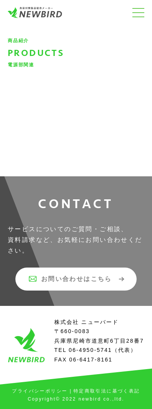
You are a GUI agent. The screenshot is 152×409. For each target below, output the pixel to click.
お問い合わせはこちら (70, 279)
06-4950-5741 (90, 350)
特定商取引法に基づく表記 (106, 391)
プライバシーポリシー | (42, 391)
